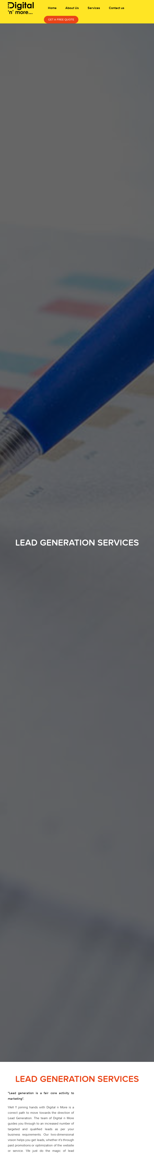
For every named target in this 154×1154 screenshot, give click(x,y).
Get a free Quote (61, 19)
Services (94, 8)
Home (52, 8)
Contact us (116, 8)
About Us (72, 8)
